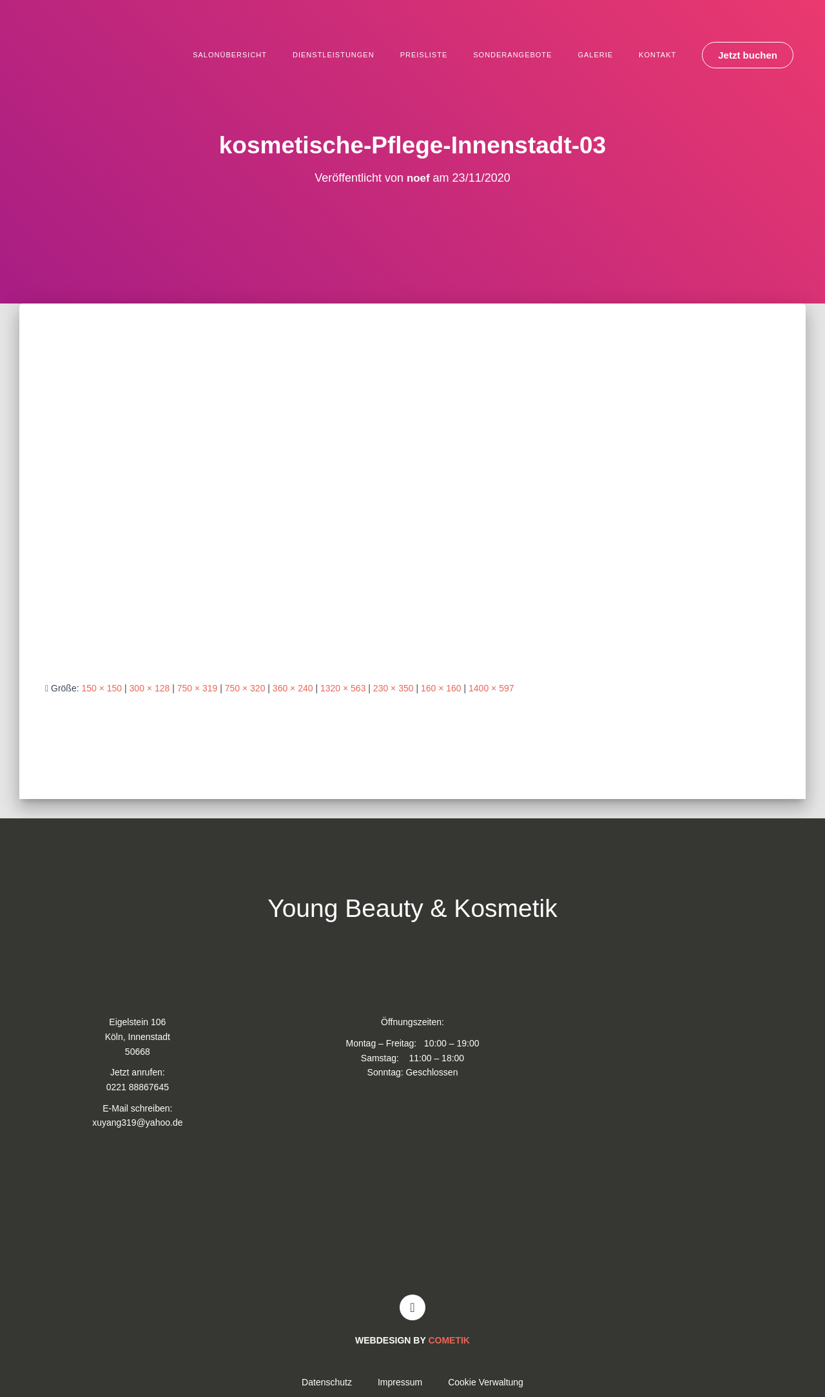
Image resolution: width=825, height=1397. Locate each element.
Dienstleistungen (333, 55)
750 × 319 (197, 688)
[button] (747, 55)
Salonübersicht (230, 55)
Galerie (595, 55)
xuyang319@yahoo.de (137, 1122)
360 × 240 (293, 688)
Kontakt (657, 55)
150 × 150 (101, 688)
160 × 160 (441, 688)
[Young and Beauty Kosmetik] (412, 1217)
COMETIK (449, 1340)
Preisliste (424, 55)
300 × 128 (150, 688)
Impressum (400, 1382)
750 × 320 (245, 688)
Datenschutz (327, 1382)
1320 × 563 (342, 688)
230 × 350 (393, 688)
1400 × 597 (491, 688)
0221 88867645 (137, 1087)
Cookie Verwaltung (485, 1382)
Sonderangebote (512, 55)
